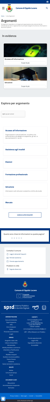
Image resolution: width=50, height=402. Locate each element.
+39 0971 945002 (35, 327)
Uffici (11, 325)
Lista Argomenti (10, 16)
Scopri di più (25, 63)
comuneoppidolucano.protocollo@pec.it (34, 329)
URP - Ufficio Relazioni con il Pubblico (34, 332)
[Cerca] (47, 8)
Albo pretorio (11, 383)
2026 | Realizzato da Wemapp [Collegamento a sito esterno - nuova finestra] (25, 400)
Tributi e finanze (11, 359)
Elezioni (8, 161)
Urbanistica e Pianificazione (11, 350)
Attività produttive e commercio (11, 348)
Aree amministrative (11, 320)
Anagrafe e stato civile (11, 340)
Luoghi (11, 334)
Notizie (11, 370)
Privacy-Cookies (14, 396)
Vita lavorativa (11, 345)
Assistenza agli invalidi (15, 149)
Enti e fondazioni (11, 327)
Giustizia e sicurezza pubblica (11, 357)
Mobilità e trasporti (11, 355)
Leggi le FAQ (34, 340)
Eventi (11, 375)
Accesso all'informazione (14, 59)
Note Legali (24, 396)
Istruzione (8, 82)
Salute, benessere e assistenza (11, 364)
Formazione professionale (16, 174)
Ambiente (11, 362)
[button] (47, 2)
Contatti (34, 317)
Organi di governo (11, 322)
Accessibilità (34, 345)
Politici (11, 329)
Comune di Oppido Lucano (26, 8)
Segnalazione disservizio (35, 343)
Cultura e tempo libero (11, 343)
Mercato (9, 202)
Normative (11, 388)
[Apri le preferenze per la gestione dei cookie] (3, 399)
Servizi (11, 337)
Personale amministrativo (11, 332)
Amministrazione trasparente (11, 385)
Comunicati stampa (11, 373)
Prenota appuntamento (34, 338)
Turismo (11, 352)
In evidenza (9, 36)
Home (2, 16)
